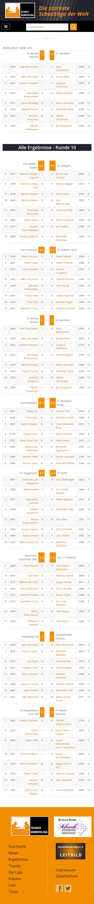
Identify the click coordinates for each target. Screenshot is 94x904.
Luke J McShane (29, 76)
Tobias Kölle (31, 295)
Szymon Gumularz (32, 781)
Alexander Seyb (64, 509)
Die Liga (16, 872)
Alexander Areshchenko (31, 94)
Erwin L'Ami (62, 193)
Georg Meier (63, 76)
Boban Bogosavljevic (30, 521)
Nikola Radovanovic (31, 613)
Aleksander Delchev (32, 501)
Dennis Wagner (64, 93)
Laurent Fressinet (28, 83)
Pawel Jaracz (63, 440)
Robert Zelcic (30, 463)
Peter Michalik (64, 588)
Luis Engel (32, 661)
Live (12, 885)
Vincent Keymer (29, 193)
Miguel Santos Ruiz (64, 765)
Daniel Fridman (64, 262)
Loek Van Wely (64, 210)
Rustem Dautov (65, 684)
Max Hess (61, 519)
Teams (14, 865)
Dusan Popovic (29, 529)
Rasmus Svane (30, 651)
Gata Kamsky (63, 661)
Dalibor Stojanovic (32, 511)
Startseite (17, 846)
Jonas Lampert (30, 674)
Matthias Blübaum (61, 653)
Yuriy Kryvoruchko (63, 68)
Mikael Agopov (64, 499)
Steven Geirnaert (65, 456)
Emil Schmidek (64, 529)
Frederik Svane (30, 667)
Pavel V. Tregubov (61, 271)
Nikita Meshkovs (29, 763)
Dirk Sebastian (30, 696)
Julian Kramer (31, 690)
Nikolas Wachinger (32, 127)
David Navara (63, 256)
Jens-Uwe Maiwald (61, 603)
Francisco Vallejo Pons (29, 185)
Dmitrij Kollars (64, 667)
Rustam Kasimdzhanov (30, 228)
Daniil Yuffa (31, 740)
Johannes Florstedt (61, 543)
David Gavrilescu (29, 753)
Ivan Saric (33, 575)
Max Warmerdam (63, 202)
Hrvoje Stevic (30, 434)
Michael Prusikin (29, 594)
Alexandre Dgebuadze (62, 448)
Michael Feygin (64, 302)
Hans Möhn (62, 621)
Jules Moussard (64, 644)
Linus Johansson (65, 790)
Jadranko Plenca (29, 308)
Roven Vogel (63, 594)
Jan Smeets (62, 226)
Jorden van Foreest (62, 175)
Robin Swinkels (64, 434)
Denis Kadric (31, 262)
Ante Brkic (32, 417)
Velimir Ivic (32, 411)
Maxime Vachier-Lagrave (29, 175)
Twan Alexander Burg (65, 425)
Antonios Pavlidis (65, 417)
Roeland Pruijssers (32, 117)
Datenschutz (67, 875)
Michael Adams (29, 200)
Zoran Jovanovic (29, 440)
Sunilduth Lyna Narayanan (30, 481)
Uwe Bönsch (63, 611)
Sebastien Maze (65, 109)
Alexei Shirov (31, 220)
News (13, 852)
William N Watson (33, 623)
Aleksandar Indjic (28, 582)
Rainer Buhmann (65, 103)
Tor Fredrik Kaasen (62, 491)
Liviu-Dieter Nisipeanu (62, 567)
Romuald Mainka (65, 463)
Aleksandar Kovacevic (32, 448)
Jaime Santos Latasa (63, 732)
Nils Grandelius (30, 644)
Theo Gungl (62, 285)
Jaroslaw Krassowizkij (31, 287)
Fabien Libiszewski (62, 117)
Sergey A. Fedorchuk (62, 84)
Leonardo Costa (29, 601)
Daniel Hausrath (65, 295)
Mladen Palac (30, 456)
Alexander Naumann (61, 238)
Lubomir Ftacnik (29, 684)
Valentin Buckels (65, 279)
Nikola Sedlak (30, 489)
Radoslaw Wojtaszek (32, 211)
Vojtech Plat (62, 411)
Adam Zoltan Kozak (63, 698)
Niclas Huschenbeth (63, 755)
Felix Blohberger (65, 479)
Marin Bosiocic (30, 256)
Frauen (15, 878)
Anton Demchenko (31, 732)
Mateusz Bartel (64, 575)
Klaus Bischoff (63, 780)
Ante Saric (32, 302)
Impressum (66, 869)
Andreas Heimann (61, 675)
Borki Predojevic (65, 220)
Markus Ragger (64, 183)
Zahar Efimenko (29, 103)
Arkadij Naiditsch (28, 236)
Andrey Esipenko (28, 720)
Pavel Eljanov (31, 565)
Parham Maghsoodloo (63, 722)
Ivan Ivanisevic (30, 269)
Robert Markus (29, 424)
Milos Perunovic (29, 279)
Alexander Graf (64, 690)
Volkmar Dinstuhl (65, 308)
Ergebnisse (18, 859)
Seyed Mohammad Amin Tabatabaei (65, 744)
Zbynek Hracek (29, 109)
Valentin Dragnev (65, 773)
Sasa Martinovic (29, 588)
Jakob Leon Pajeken (31, 791)
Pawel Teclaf (31, 773)
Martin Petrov (30, 535)
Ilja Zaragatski (64, 125)
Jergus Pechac (64, 582)
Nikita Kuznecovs (28, 542)
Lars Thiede (62, 535)
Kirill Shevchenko (29, 66)
